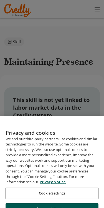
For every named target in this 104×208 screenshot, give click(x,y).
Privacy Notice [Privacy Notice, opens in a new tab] (53, 197)
